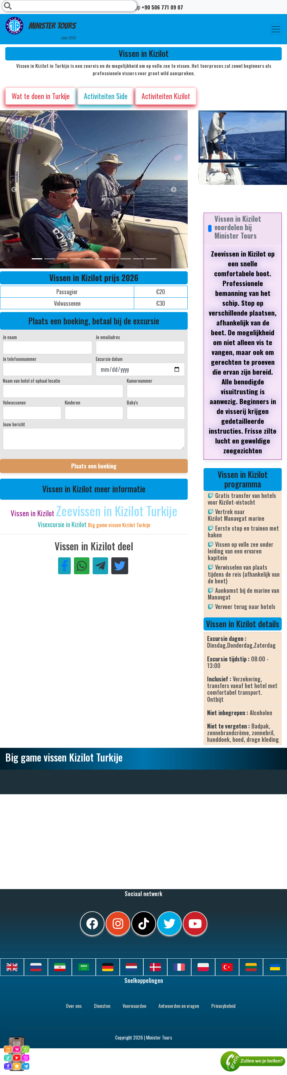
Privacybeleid (223, 1005)
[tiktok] (143, 923)
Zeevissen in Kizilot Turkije (116, 510)
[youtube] (195, 923)
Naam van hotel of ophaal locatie (31, 380)
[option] (141, 189)
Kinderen (72, 402)
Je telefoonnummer (20, 358)
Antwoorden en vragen (178, 1005)
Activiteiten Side (105, 96)
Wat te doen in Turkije (41, 96)
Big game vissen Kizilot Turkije (119, 525)
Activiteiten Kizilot (166, 96)
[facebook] (92, 923)
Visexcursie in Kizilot (63, 524)
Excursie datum (109, 358)
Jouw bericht (14, 424)
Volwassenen (14, 402)
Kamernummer (139, 380)
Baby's (132, 402)
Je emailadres (108, 337)
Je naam (10, 337)
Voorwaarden (134, 1005)
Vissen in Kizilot (33, 512)
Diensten (102, 1005)
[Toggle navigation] (275, 29)
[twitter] (169, 923)
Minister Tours (41, 28)
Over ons (74, 1005)
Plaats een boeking (94, 466)
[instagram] (118, 923)
